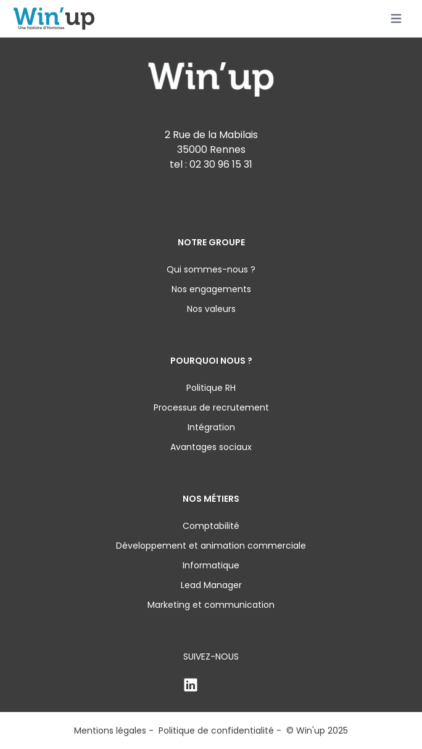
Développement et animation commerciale (211, 545)
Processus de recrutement (211, 407)
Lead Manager (211, 585)
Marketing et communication (211, 605)
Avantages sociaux (211, 447)
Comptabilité (211, 526)
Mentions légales (110, 730)
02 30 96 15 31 (220, 164)
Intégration (211, 427)
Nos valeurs (211, 309)
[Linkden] (211, 684)
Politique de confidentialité (216, 730)
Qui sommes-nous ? (211, 269)
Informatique (211, 565)
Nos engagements (211, 289)
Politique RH (211, 388)
